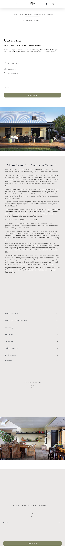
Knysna (6, 46)
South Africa (36, 46)
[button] (7, 4)
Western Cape (26, 46)
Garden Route (15, 46)
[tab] (15, 14)
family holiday (32, 184)
